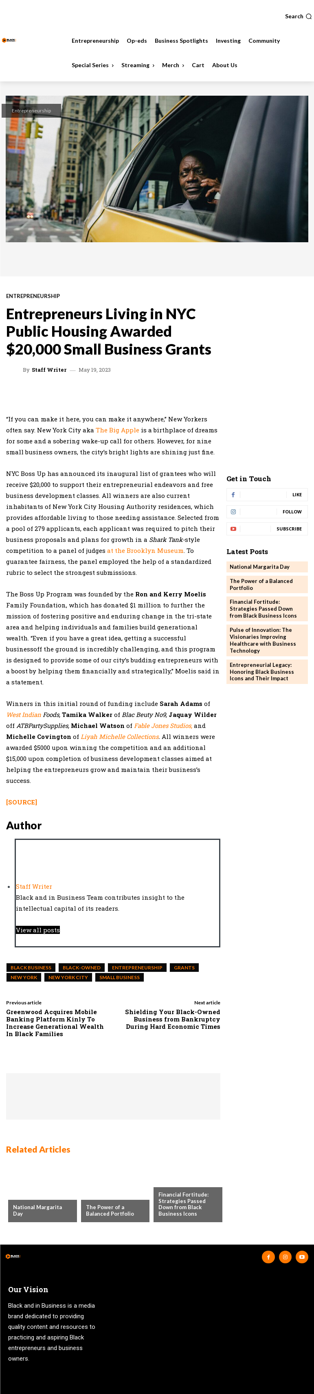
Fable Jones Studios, (163, 725)
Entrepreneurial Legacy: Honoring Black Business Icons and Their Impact (262, 672)
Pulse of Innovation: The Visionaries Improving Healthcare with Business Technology (263, 640)
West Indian (24, 714)
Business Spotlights (186, 1181)
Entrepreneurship (31, 110)
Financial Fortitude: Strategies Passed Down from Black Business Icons (183, 1204)
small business (119, 977)
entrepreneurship (137, 967)
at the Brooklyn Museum (145, 550)
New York (24, 977)
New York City (68, 977)
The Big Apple (117, 430)
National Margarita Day (260, 566)
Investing (99, 1194)
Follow (292, 512)
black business (31, 967)
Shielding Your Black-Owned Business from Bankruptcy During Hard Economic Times (172, 1019)
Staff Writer (49, 370)
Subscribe (289, 529)
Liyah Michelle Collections (119, 736)
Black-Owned (82, 967)
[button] (298, 16)
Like (297, 494)
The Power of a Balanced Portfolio (110, 1210)
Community (29, 1194)
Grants (184, 967)
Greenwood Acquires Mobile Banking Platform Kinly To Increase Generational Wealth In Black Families (55, 1023)
